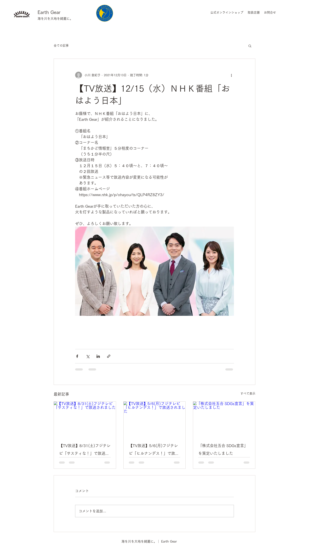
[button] (250, 45)
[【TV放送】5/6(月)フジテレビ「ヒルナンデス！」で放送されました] (155, 419)
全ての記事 (61, 45)
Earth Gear (49, 12)
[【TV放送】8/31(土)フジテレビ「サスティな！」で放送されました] (85, 419)
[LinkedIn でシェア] (98, 356)
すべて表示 (247, 393)
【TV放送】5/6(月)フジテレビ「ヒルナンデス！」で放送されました (154, 450)
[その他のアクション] (231, 75)
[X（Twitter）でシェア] (88, 356)
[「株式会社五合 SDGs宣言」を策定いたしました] (224, 419)
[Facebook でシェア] (77, 356)
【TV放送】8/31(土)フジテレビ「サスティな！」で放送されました (85, 450)
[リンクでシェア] (109, 356)
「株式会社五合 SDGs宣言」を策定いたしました (223, 449)
